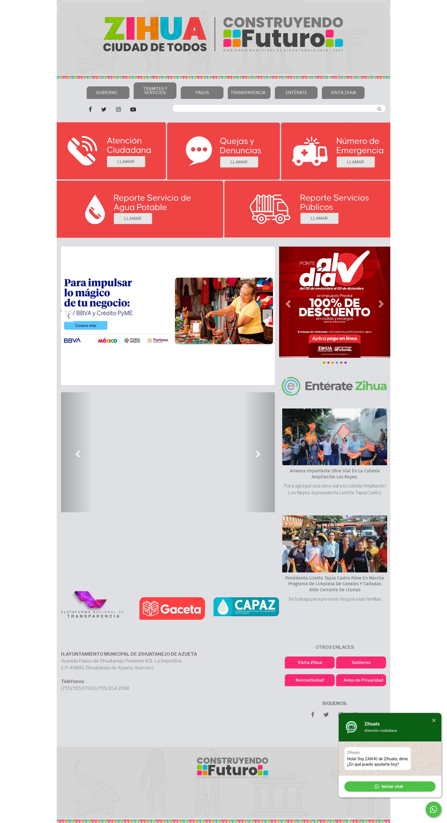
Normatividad (310, 680)
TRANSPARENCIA (248, 94)
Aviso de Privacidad (363, 680)
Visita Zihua (310, 662)
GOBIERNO (107, 94)
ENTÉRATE (296, 92)
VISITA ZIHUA (343, 92)
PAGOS (202, 92)
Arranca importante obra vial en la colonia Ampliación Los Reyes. (335, 473)
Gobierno (361, 662)
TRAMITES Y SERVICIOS (155, 90)
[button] (77, 452)
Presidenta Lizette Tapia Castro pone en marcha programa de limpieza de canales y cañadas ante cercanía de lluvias (334, 584)
